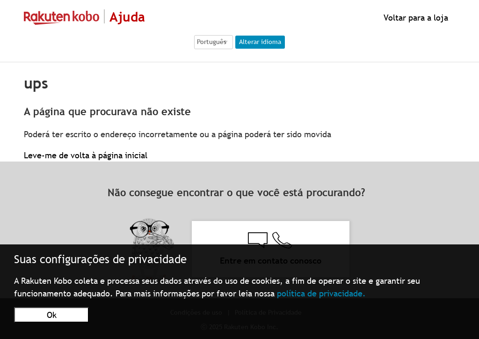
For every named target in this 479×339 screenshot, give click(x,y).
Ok (52, 315)
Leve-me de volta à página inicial (85, 155)
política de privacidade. (321, 293)
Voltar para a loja (414, 17)
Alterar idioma (260, 41)
